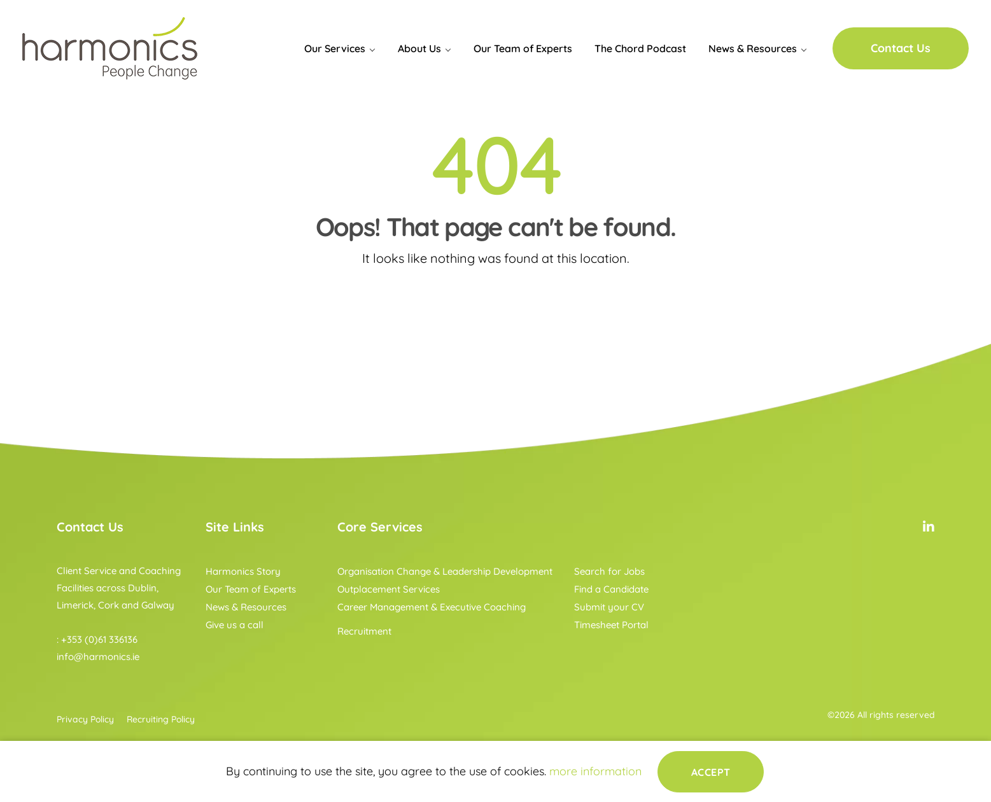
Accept (711, 771)
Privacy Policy (85, 719)
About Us (419, 48)
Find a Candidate (611, 589)
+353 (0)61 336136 (99, 639)
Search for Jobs (609, 571)
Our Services (334, 48)
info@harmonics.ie (98, 657)
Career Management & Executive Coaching (431, 607)
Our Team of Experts (523, 48)
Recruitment (364, 631)
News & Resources (752, 48)
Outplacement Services (388, 589)
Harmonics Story (243, 571)
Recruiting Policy (161, 719)
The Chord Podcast (640, 48)
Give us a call (235, 625)
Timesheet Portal (611, 625)
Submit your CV (609, 607)
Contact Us (901, 48)
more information (595, 771)
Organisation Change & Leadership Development (444, 571)
